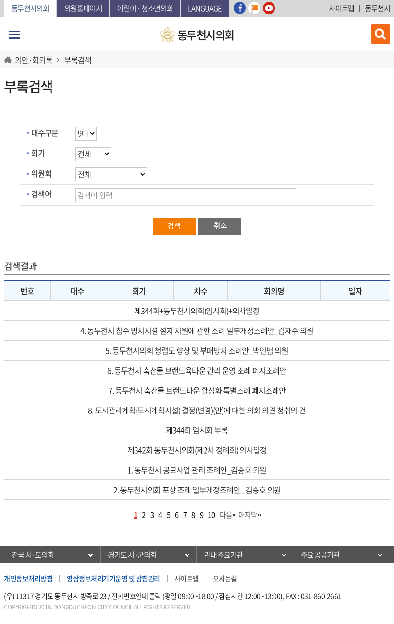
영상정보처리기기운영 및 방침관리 (113, 578)
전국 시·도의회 (33, 554)
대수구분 (44, 132)
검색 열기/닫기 (380, 34)
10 (211, 514)
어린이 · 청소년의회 (145, 8)
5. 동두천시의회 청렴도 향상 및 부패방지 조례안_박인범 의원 (196, 350)
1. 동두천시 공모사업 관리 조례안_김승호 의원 (196, 470)
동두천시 (377, 8)
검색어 (41, 193)
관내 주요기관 (223, 554)
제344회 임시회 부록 (197, 430)
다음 (226, 514)
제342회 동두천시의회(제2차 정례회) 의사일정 (197, 450)
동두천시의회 (30, 8)
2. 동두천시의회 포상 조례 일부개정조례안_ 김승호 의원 (197, 489)
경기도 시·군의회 (132, 554)
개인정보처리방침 (28, 578)
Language (205, 8)
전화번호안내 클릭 (136, 596)
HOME (9, 59)
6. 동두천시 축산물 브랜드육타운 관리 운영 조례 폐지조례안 (196, 370)
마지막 (247, 514)
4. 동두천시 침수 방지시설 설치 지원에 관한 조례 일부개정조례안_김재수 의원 (196, 330)
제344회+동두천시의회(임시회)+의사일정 (196, 310)
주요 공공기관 (320, 554)
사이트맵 (341, 8)
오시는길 (225, 578)
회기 (38, 153)
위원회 (41, 173)
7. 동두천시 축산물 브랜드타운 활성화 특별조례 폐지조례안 (197, 390)
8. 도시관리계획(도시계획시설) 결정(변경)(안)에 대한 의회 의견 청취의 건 (197, 410)
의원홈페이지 (83, 8)
